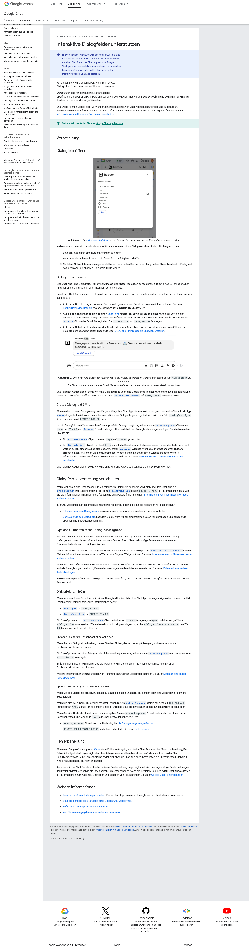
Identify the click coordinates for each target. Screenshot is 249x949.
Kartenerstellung (94, 20)
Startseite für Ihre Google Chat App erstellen (139, 330)
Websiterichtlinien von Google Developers (115, 830)
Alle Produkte (94, 3)
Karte (97, 749)
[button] (20, 28)
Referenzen (42, 20)
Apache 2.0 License (188, 826)
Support (75, 20)
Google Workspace (78, 36)
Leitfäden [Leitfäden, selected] (25, 20)
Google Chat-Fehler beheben (167, 774)
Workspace (25, 4)
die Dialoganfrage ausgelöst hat (135, 723)
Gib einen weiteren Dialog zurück (81, 511)
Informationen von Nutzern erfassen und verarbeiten (85, 114)
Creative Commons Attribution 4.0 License (133, 826)
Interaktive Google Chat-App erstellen (81, 74)
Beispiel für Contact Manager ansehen (84, 795)
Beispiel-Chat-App (98, 240)
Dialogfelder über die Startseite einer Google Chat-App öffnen (97, 800)
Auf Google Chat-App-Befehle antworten (85, 806)
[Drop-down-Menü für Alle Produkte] (105, 4)
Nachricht (113, 313)
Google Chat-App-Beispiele (109, 123)
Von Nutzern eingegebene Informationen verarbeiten (92, 812)
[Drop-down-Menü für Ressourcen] (128, 4)
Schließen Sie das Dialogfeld (79, 516)
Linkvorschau (142, 729)
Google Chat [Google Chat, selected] (74, 3)
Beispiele (60, 20)
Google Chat (13, 14)
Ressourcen (118, 3)
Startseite (61, 36)
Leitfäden (111, 36)
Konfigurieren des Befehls (77, 308)
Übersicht (56, 3)
